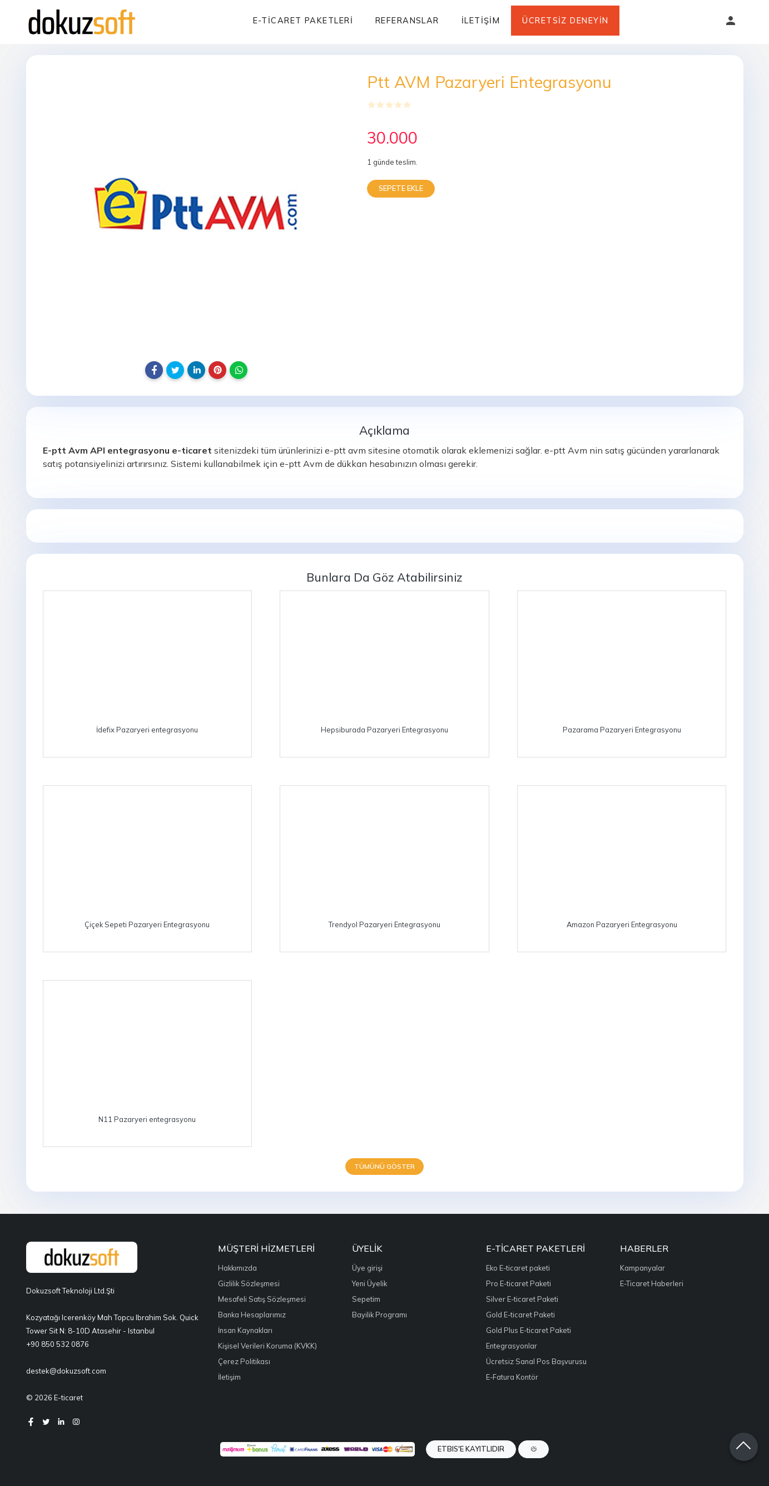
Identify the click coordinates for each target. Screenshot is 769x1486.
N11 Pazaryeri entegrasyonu (147, 1119)
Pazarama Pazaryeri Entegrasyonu (622, 729)
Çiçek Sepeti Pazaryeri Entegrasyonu (147, 924)
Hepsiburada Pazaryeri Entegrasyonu (384, 729)
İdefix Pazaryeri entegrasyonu (147, 729)
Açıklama (384, 430)
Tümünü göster (384, 1166)
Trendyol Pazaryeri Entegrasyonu (384, 924)
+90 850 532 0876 (57, 1344)
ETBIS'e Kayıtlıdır (471, 1448)
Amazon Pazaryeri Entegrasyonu (622, 924)
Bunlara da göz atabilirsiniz (384, 577)
